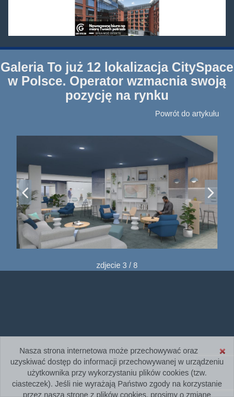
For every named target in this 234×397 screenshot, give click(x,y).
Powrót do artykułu (187, 113)
